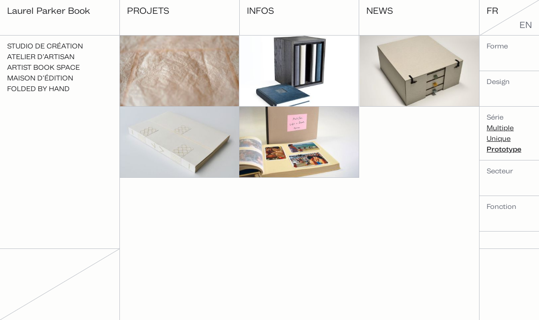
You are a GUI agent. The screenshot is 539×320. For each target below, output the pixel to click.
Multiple (500, 128)
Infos (260, 10)
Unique (499, 138)
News (379, 10)
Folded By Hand (38, 88)
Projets (148, 10)
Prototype (504, 149)
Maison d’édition (40, 78)
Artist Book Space (43, 67)
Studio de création (45, 46)
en (525, 25)
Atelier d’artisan (41, 56)
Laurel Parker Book (48, 10)
